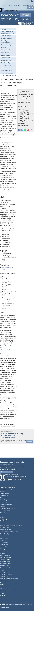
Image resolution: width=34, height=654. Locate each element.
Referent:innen (17, 5)
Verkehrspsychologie (6, 65)
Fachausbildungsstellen (5, 500)
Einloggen (30, 7)
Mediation (3, 47)
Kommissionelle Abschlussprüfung (7, 508)
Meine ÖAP (26, 19)
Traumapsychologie (6, 60)
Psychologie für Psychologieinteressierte (9, 578)
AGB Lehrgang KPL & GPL (20, 604)
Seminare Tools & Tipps (7, 70)
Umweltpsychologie (6, 63)
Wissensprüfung (3, 506)
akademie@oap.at (15, 466)
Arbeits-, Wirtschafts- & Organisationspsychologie (7, 32)
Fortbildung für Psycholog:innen (8, 75)
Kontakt (24, 5)
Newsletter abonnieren (6, 472)
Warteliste (29, 441)
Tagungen (2, 586)
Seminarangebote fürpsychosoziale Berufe (7, 19)
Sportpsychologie (5, 57)
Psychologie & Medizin (5, 572)
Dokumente (2, 512)
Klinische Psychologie (6, 45)
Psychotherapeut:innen (5, 565)
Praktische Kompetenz (5, 497)
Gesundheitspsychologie (7, 38)
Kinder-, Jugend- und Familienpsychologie (6, 41)
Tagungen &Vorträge (18, 19)
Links (1, 515)
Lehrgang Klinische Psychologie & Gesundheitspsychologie (10, 14)
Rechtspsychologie (5, 55)
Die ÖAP (5, 5)
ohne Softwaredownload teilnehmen (6, 348)
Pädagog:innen (3, 570)
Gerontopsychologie (6, 35)
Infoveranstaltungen (4, 493)
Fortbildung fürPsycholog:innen (25, 14)
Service (10, 5)
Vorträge (2, 593)
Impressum (30, 604)
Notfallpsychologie (5, 50)
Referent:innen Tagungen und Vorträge (8, 589)
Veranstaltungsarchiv (4, 591)
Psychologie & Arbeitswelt (6, 574)
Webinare (3, 29)
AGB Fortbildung (10, 604)
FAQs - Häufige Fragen (5, 510)
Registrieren (30, 5)
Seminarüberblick (4, 495)
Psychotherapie (5, 52)
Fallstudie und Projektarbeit (6, 504)
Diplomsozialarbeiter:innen (6, 567)
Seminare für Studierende (7, 73)
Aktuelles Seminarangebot (5, 563)
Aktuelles (2, 491)
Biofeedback (4, 68)
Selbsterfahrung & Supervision (6, 502)
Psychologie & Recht (4, 576)
